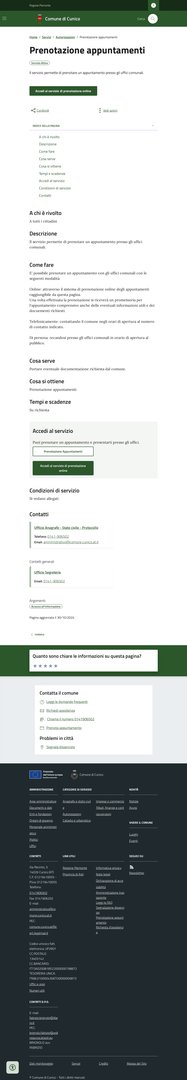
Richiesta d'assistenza (109, 930)
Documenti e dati (40, 807)
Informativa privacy (108, 867)
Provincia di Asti (73, 874)
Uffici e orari (37, 984)
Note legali (103, 874)
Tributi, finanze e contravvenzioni (110, 810)
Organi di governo (41, 820)
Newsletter (136, 872)
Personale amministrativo (43, 830)
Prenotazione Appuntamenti (63, 451)
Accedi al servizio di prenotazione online (63, 91)
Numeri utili (37, 990)
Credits (103, 1063)
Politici (33, 839)
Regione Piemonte (40, 5)
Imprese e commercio (110, 801)
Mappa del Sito (137, 1063)
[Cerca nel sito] (151, 19)
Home (33, 37)
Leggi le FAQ (104, 902)
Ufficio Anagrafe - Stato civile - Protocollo (66, 527)
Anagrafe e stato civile (77, 804)
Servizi (46, 37)
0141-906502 (58, 536)
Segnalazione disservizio (110, 910)
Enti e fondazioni (40, 814)
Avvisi (133, 807)
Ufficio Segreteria (47, 572)
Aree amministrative (42, 801)
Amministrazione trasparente (110, 895)
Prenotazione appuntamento (110, 920)
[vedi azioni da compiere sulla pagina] (107, 110)
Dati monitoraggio (41, 1063)
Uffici (32, 846)
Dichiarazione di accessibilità (109, 883)
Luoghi (133, 834)
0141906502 (38, 892)
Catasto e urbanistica (77, 820)
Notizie (133, 801)
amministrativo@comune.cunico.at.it (71, 542)
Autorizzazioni (65, 37)
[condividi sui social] (39, 110)
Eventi (133, 840)
